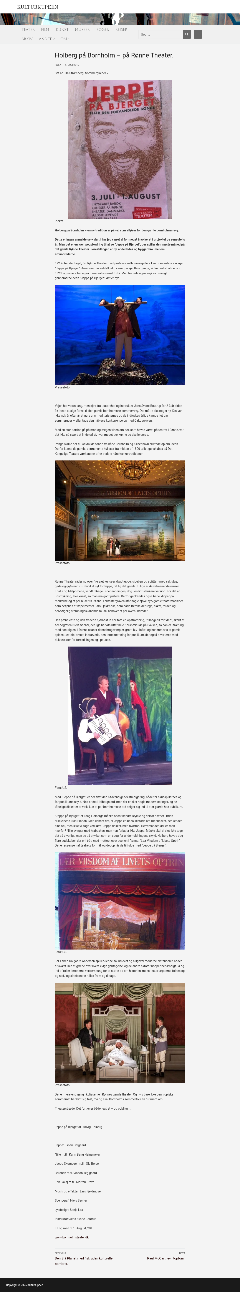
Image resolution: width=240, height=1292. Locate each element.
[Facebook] (198, 34)
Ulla (58, 65)
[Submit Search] (187, 34)
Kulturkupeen (37, 6)
